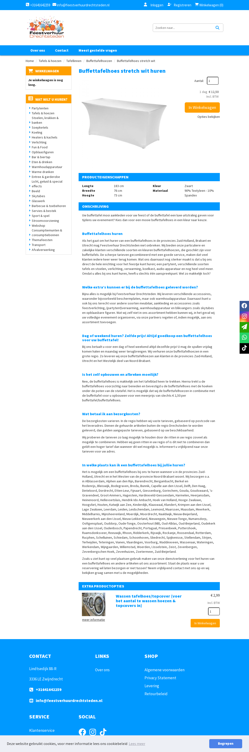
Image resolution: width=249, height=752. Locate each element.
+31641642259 (38, 5)
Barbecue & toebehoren (49, 206)
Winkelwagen (47, 71)
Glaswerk (38, 201)
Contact (61, 50)
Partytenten (40, 108)
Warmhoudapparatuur (47, 167)
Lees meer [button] (137, 743)
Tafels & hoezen (50, 61)
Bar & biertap (41, 157)
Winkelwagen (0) (209, 5)
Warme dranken (43, 172)
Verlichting (39, 142)
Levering (152, 685)
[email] (244, 327)
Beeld (36, 191)
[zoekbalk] (182, 28)
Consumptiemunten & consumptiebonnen (47, 232)
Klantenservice (42, 730)
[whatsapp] (244, 338)
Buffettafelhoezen (99, 61)
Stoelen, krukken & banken (45, 120)
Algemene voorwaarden (165, 669)
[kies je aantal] (214, 611)
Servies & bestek (44, 211)
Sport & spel (40, 216)
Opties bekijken (208, 117)
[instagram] (244, 316)
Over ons (37, 50)
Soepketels (40, 127)
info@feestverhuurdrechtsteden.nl (82, 5)
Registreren (179, 5)
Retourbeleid (156, 693)
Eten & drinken (42, 162)
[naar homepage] (45, 27)
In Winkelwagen (202, 107)
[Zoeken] (217, 28)
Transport (38, 245)
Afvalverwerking (43, 250)
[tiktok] (244, 348)
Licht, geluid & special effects (47, 183)
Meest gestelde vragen (98, 50)
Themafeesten (42, 240)
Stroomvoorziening (45, 221)
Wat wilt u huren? (47, 99)
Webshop (38, 225)
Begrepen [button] (225, 743)
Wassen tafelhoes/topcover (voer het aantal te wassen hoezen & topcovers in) (149, 600)
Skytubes (38, 196)
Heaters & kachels (44, 137)
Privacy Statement (160, 677)
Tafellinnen (73, 61)
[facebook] (244, 306)
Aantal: (199, 81)
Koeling (37, 132)
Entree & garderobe (46, 177)
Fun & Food (40, 147)
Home (30, 61)
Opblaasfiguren (43, 152)
